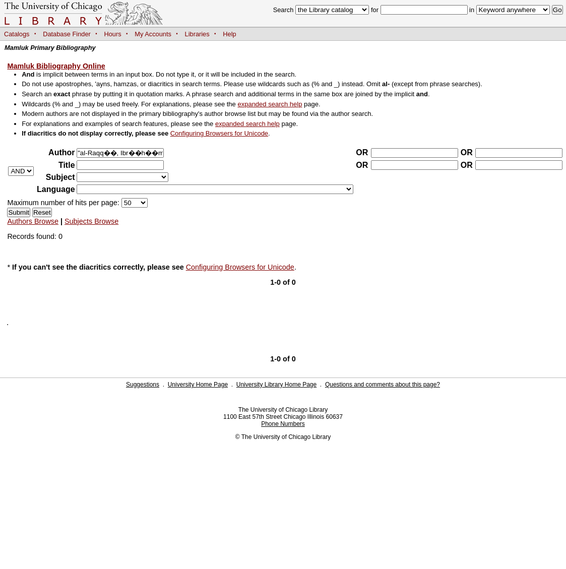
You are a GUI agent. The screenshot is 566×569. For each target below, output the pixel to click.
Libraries (197, 34)
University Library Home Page (276, 384)
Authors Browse (32, 221)
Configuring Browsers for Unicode (219, 133)
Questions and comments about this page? (382, 384)
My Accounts (153, 34)
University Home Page (198, 384)
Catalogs (17, 34)
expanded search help (269, 104)
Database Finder (67, 34)
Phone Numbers (283, 423)
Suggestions (142, 384)
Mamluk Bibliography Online (56, 66)
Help (229, 34)
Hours (112, 34)
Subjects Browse (91, 221)
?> (122, 177)
